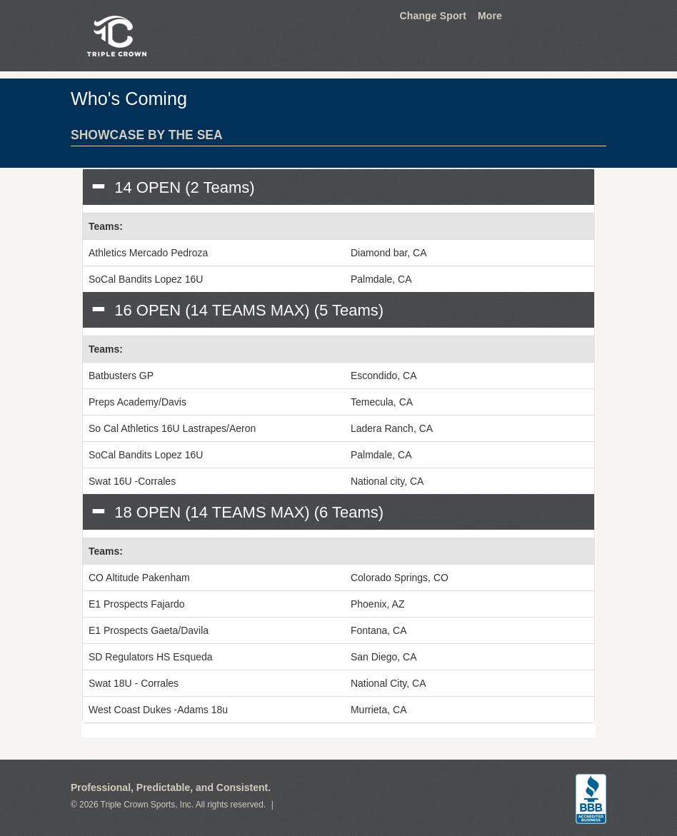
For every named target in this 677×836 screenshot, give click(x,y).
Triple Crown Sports (115, 35)
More (490, 15)
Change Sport (433, 15)
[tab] (338, 187)
